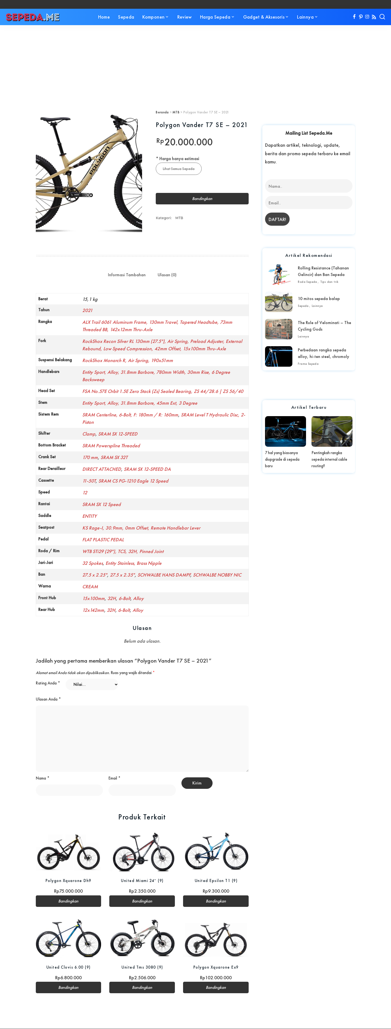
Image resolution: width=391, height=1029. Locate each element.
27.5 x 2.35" (122, 575)
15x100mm (93, 598)
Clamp (88, 434)
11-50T (89, 481)
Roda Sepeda (307, 282)
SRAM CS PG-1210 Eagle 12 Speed (133, 481)
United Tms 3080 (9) (142, 967)
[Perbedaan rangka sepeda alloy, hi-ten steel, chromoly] (278, 356)
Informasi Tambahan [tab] (127, 275)
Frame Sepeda (308, 364)
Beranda (162, 112)
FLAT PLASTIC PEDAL (103, 539)
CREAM (90, 586)
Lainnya (317, 306)
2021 (87, 310)
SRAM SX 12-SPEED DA (147, 469)
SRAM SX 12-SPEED (117, 434)
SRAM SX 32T (114, 457)
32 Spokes (92, 563)
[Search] (382, 17)
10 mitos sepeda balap (319, 298)
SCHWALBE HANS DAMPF (163, 575)
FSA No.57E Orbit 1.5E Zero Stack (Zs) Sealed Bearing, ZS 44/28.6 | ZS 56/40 (162, 391)
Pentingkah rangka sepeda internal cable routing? (329, 459)
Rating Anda (48, 683)
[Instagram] (367, 17)
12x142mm (93, 610)
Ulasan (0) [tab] (167, 275)
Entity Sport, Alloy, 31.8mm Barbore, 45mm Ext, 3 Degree (139, 403)
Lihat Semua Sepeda (179, 168)
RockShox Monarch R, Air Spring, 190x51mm (127, 360)
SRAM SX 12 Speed (101, 504)
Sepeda (303, 306)
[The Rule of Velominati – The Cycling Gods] (278, 329)
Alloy (138, 598)
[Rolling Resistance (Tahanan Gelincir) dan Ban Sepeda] (278, 274)
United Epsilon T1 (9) (216, 880)
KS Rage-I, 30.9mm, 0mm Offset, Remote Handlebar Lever (141, 528)
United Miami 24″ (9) (142, 880)
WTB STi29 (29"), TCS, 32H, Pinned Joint (122, 551)
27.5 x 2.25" (94, 575)
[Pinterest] (360, 17)
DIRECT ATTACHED (101, 469)
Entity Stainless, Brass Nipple (133, 563)
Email (114, 778)
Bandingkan (202, 199)
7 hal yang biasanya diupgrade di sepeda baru (282, 459)
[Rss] (374, 17)
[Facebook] (354, 17)
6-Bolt (124, 598)
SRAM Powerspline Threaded (111, 445)
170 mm (90, 457)
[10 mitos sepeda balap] (278, 302)
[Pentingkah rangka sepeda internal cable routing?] (331, 431)
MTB (176, 112)
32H (111, 598)
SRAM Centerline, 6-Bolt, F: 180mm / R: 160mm (130, 414)
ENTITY (89, 516)
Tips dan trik (329, 282)
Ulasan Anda (48, 699)
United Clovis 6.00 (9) (68, 967)
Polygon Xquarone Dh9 (68, 880)
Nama (42, 778)
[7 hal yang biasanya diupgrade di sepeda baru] (285, 431)
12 (84, 492)
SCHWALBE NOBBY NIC (217, 575)
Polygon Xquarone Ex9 (216, 967)
